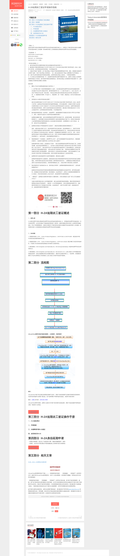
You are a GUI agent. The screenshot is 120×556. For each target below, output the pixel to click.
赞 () (55, 504)
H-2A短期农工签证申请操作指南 (42, 7)
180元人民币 (33, 412)
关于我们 (14, 31)
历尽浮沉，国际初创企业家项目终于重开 (49, 538)
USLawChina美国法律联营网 (74, 10)
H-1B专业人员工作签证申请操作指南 (37, 518)
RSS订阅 (13, 35)
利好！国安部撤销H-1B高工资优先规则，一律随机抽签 (31, 539)
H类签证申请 (56, 4)
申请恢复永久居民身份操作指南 (67, 537)
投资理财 (14, 14)
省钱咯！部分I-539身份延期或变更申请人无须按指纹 (40, 539)
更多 (56, 508)
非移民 (45, 4)
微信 (18, 35)
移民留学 (14, 11)
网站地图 (51, 552)
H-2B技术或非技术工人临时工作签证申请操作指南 (70, 518)
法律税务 (14, 27)
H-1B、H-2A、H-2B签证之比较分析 (37, 462)
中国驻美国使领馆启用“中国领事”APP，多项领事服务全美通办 (58, 539)
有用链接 (17, 39)
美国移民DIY (16, 4)
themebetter (43, 552)
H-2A (56, 511)
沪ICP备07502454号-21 (58, 552)
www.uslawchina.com (73, 489)
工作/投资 (50, 4)
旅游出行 (14, 24)
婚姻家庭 (14, 17)
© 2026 (29, 552)
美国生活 (14, 21)
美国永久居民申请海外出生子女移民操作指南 (76, 538)
